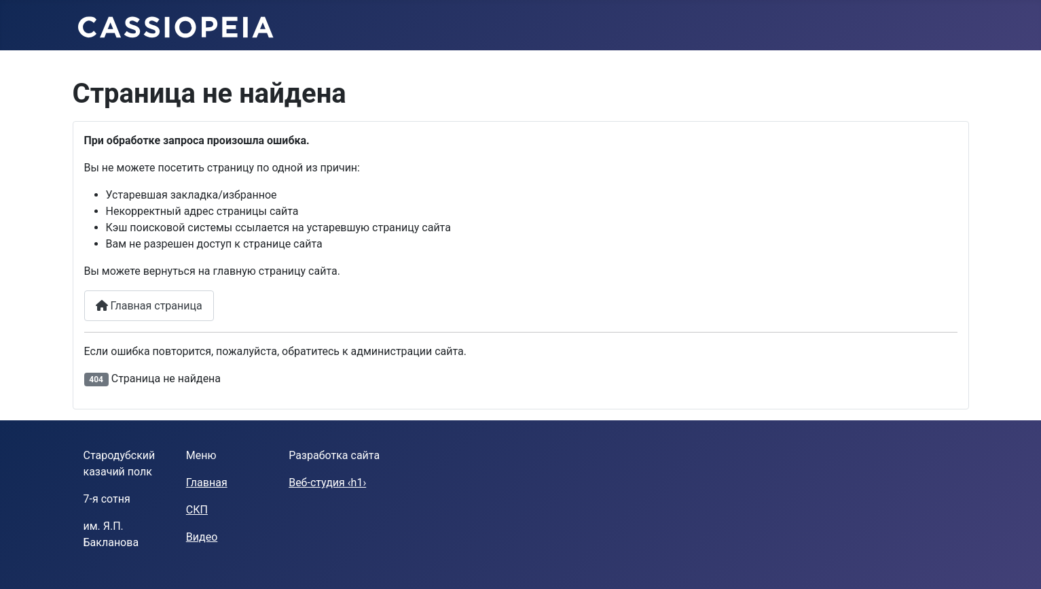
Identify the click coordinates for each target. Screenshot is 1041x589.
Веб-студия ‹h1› (327, 482)
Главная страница (149, 305)
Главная (206, 482)
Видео (201, 537)
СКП (197, 509)
